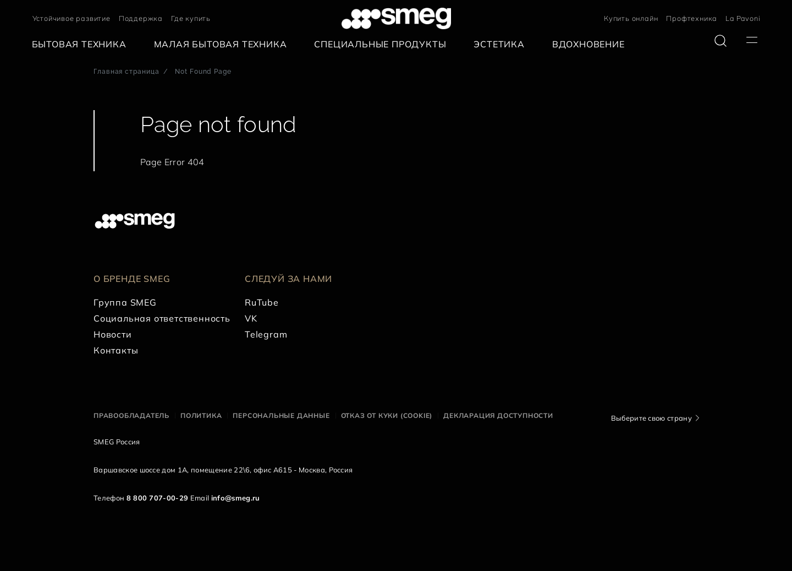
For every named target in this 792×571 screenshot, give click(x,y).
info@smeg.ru (235, 497)
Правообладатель (131, 415)
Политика (201, 415)
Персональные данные (281, 415)
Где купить (191, 18)
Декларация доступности (498, 415)
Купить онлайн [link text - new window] (631, 18)
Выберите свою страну (651, 418)
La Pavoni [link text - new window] (742, 18)
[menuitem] (82, 44)
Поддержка (141, 18)
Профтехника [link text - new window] (691, 18)
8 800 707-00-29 (158, 497)
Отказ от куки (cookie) (387, 415)
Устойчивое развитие (71, 18)
